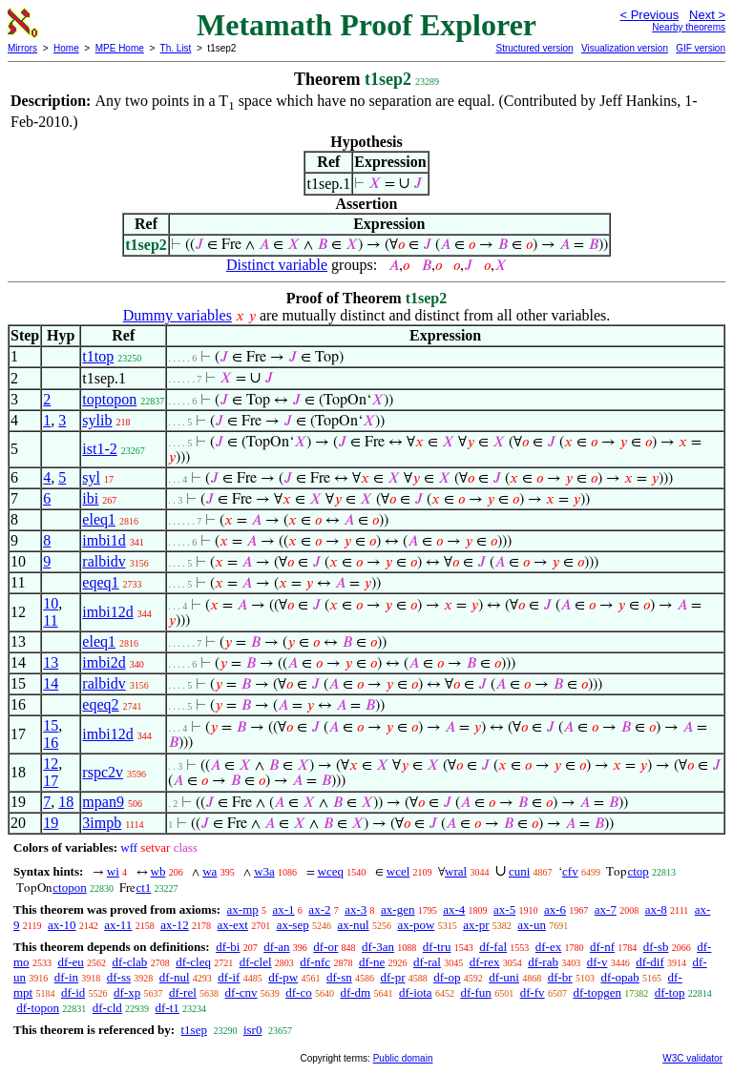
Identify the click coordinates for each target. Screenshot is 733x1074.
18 (65, 802)
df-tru (437, 947)
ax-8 (656, 909)
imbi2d (103, 662)
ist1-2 (99, 449)
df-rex (485, 962)
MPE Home (119, 48)
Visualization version (624, 48)
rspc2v (102, 772)
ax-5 (504, 909)
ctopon (69, 887)
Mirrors (22, 48)
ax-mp (243, 909)
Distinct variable (276, 265)
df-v (597, 962)
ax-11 (118, 925)
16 (50, 742)
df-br (560, 977)
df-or (325, 947)
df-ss (119, 977)
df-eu (70, 962)
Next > (707, 15)
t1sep (193, 1029)
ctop (637, 871)
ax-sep (293, 925)
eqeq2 (100, 704)
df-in (66, 977)
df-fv (532, 992)
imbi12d (107, 612)
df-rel (183, 992)
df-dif (650, 962)
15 (50, 725)
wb (158, 871)
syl (91, 477)
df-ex (548, 947)
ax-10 (62, 925)
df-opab (619, 977)
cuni (519, 871)
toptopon (109, 399)
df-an (276, 947)
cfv (570, 871)
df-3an (378, 947)
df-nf (602, 947)
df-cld (107, 1008)
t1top (98, 356)
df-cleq (193, 962)
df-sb (656, 947)
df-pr (392, 977)
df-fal (493, 947)
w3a (264, 871)
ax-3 (355, 909)
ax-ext (232, 925)
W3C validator (692, 1058)
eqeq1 (100, 582)
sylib (97, 420)
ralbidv (103, 561)
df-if (229, 977)
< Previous (649, 15)
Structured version (534, 48)
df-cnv (241, 992)
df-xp (127, 992)
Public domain (403, 1058)
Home (66, 48)
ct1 (143, 887)
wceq (331, 871)
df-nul (174, 977)
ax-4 (454, 909)
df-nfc (315, 962)
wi (113, 871)
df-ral (427, 962)
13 (50, 662)
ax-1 (284, 909)
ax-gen (397, 909)
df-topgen (597, 992)
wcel (398, 871)
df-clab (130, 962)
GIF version (700, 48)
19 (50, 823)
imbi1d (103, 540)
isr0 (252, 1029)
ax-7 (606, 909)
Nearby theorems (688, 27)
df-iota (415, 992)
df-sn (339, 977)
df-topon (37, 1008)
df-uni (504, 977)
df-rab (543, 962)
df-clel (256, 962)
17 (50, 781)
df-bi (228, 947)
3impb (101, 823)
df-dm (355, 992)
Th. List (176, 48)
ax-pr (476, 925)
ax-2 (319, 909)
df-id (73, 992)
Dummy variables (177, 315)
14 (50, 683)
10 (50, 603)
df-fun (476, 992)
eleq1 (98, 519)
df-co (298, 992)
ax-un (531, 925)
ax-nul (352, 925)
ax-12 (174, 925)
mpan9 (103, 802)
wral (456, 871)
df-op (446, 977)
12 (50, 763)
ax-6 (555, 909)
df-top (670, 992)
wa (209, 871)
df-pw (283, 977)
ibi (90, 498)
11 (50, 620)
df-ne (372, 962)
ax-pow (415, 925)
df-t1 (167, 1008)
